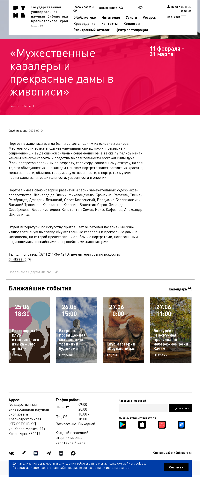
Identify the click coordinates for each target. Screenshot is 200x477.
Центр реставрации (131, 29)
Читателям (111, 17)
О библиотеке (84, 17)
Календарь (180, 289)
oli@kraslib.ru (20, 259)
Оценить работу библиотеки (172, 452)
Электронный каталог (91, 29)
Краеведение (84, 23)
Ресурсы (150, 17)
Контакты (109, 23)
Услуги (131, 17)
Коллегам (131, 23)
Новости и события (20, 106)
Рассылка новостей (132, 400)
